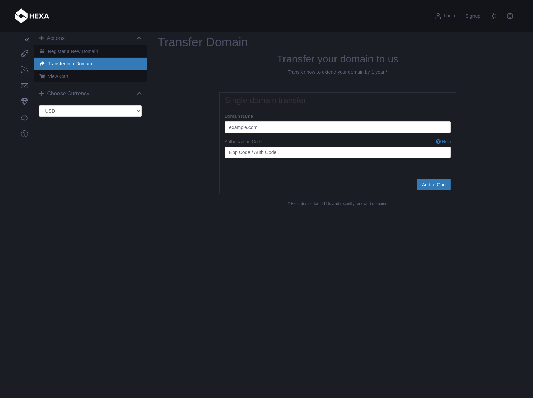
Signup (472, 16)
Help (443, 141)
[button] (510, 15)
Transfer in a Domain (67, 64)
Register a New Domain (70, 51)
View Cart (55, 76)
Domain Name (240, 116)
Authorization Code (338, 142)
